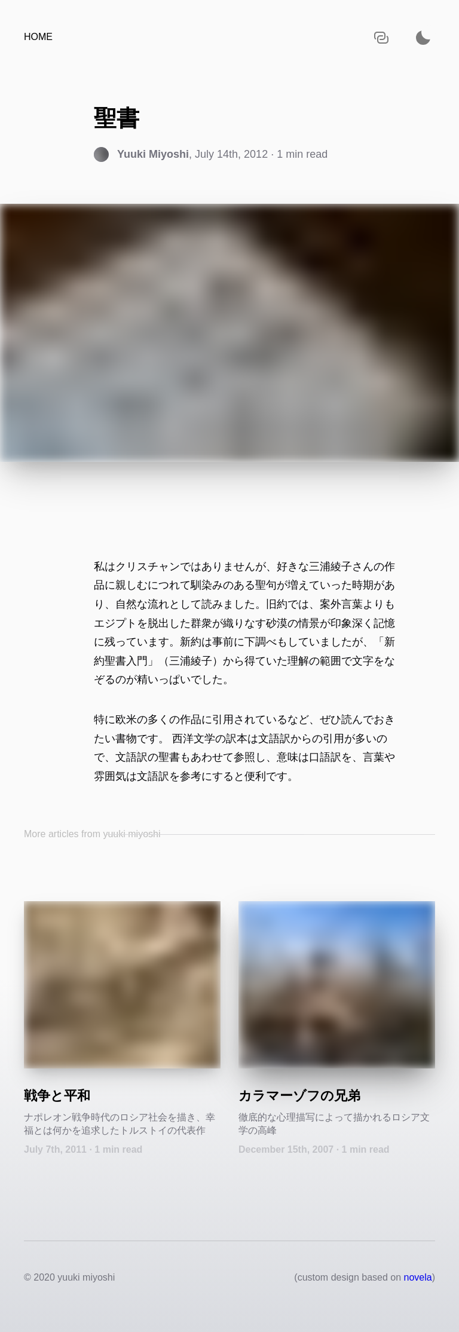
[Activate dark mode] (423, 37)
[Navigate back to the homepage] (38, 37)
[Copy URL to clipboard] (381, 37)
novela (418, 1277)
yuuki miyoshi (86, 1277)
